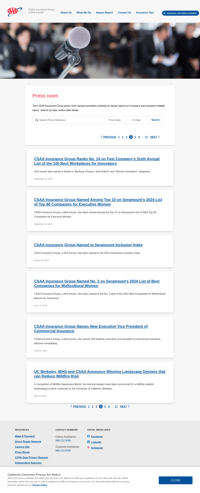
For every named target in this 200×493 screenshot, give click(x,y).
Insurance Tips (145, 12)
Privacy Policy (39, 485)
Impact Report (104, 12)
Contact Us (124, 12)
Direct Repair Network (28, 441)
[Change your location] (180, 13)
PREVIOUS (108, 137)
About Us (66, 12)
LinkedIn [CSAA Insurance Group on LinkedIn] (94, 442)
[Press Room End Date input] (136, 120)
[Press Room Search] (97, 120)
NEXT (155, 137)
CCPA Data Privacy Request (31, 457)
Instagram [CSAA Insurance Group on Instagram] (95, 448)
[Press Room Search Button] (155, 119)
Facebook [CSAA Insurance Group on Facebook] (95, 436)
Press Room (22, 452)
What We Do (84, 12)
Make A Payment (25, 436)
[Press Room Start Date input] (115, 120)
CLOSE (175, 480)
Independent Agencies (28, 463)
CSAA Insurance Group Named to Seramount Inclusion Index (88, 245)
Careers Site (22, 447)
